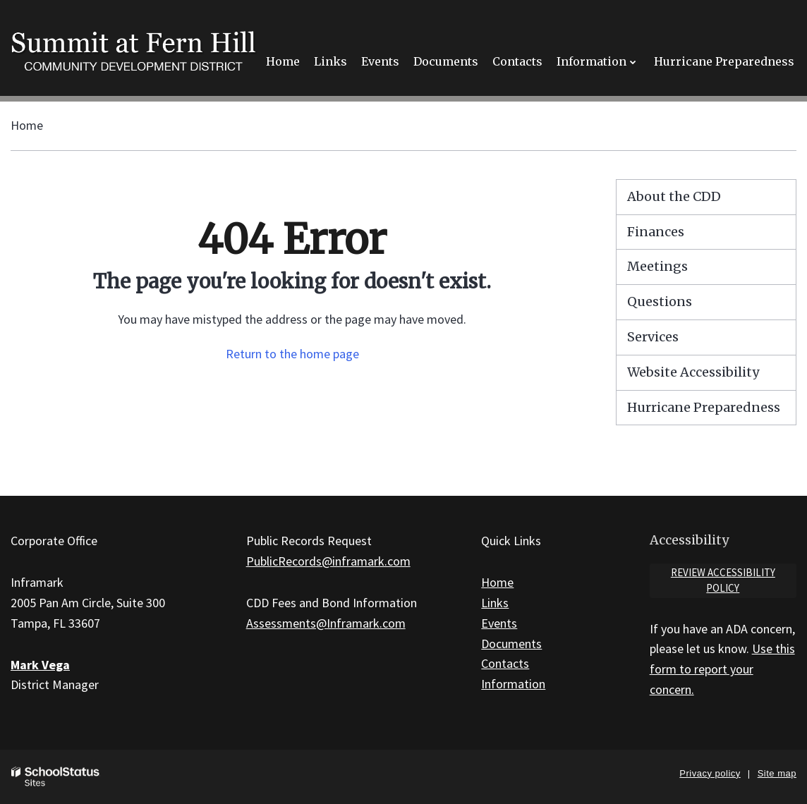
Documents (511, 643)
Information (513, 684)
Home (27, 125)
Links (495, 603)
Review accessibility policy (723, 580)
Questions (659, 301)
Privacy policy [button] (709, 773)
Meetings (657, 266)
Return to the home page (292, 354)
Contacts (505, 663)
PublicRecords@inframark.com (328, 561)
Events (499, 623)
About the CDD (674, 196)
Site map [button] (777, 773)
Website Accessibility (693, 372)
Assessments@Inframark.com (326, 623)
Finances (655, 232)
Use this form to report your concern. (722, 669)
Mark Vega (40, 665)
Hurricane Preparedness (703, 407)
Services (653, 337)
